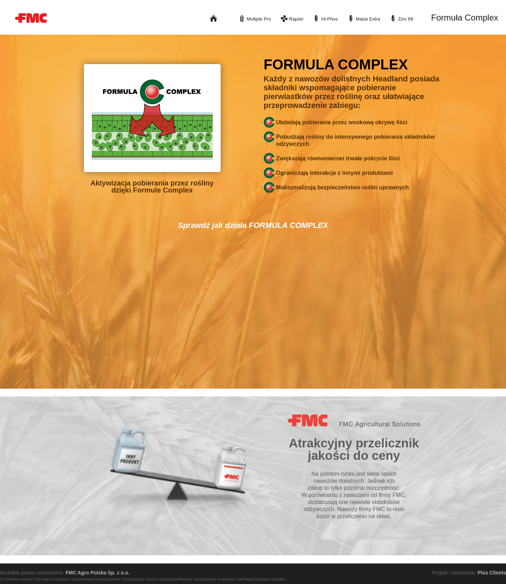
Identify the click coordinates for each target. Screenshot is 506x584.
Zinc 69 (405, 19)
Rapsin (296, 19)
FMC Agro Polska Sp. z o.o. (98, 573)
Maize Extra (368, 19)
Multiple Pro (259, 19)
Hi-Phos (329, 19)
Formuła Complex (464, 17)
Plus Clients (492, 573)
